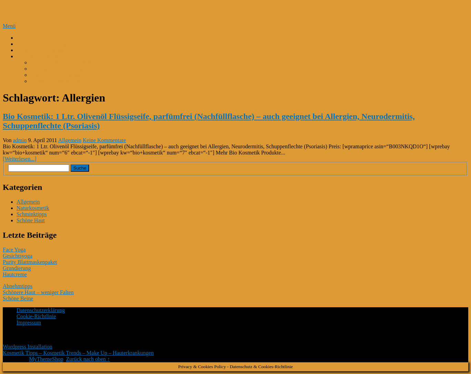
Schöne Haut (31, 220)
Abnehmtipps (17, 286)
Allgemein (70, 140)
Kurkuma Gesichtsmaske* (59, 81)
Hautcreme (15, 274)
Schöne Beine (18, 298)
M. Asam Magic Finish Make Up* (68, 62)
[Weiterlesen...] (19, 159)
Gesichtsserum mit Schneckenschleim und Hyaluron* (89, 69)
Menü (9, 26)
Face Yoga (14, 250)
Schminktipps (32, 214)
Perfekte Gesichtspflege (43, 44)
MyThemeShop (46, 359)
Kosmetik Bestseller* (40, 56)
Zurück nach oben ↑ (88, 359)
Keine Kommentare (104, 140)
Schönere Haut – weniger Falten (38, 292)
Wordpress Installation (27, 347)
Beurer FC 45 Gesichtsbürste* (63, 75)
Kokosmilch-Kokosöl (40, 50)
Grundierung (17, 268)
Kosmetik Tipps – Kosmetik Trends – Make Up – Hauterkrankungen (124, 11)
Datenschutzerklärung (41, 310)
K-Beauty (27, 38)
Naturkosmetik (33, 208)
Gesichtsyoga (17, 256)
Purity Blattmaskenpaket (30, 262)
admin (20, 140)
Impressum (29, 322)
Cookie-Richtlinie (36, 316)
